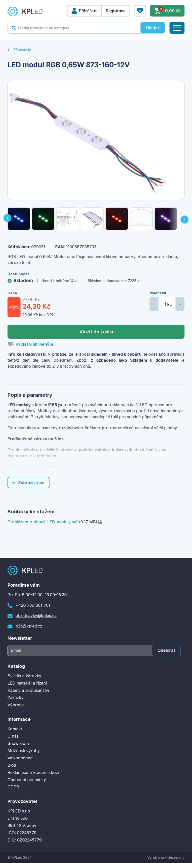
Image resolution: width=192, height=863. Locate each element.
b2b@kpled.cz (29, 625)
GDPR (13, 786)
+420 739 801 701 (33, 605)
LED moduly (21, 50)
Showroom (18, 743)
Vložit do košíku (97, 331)
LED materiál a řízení (27, 683)
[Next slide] (185, 219)
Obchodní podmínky (27, 779)
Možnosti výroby (24, 750)
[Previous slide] (7, 219)
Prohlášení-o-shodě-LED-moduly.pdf (43, 521)
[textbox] (74, 27)
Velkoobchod (20, 757)
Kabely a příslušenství (28, 690)
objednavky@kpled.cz (36, 615)
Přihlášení (88, 10)
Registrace (116, 10)
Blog (12, 765)
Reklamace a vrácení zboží (33, 772)
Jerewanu (176, 857)
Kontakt (15, 728)
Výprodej (16, 704)
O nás (13, 736)
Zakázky (16, 697)
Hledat (152, 27)
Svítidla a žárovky (24, 675)
